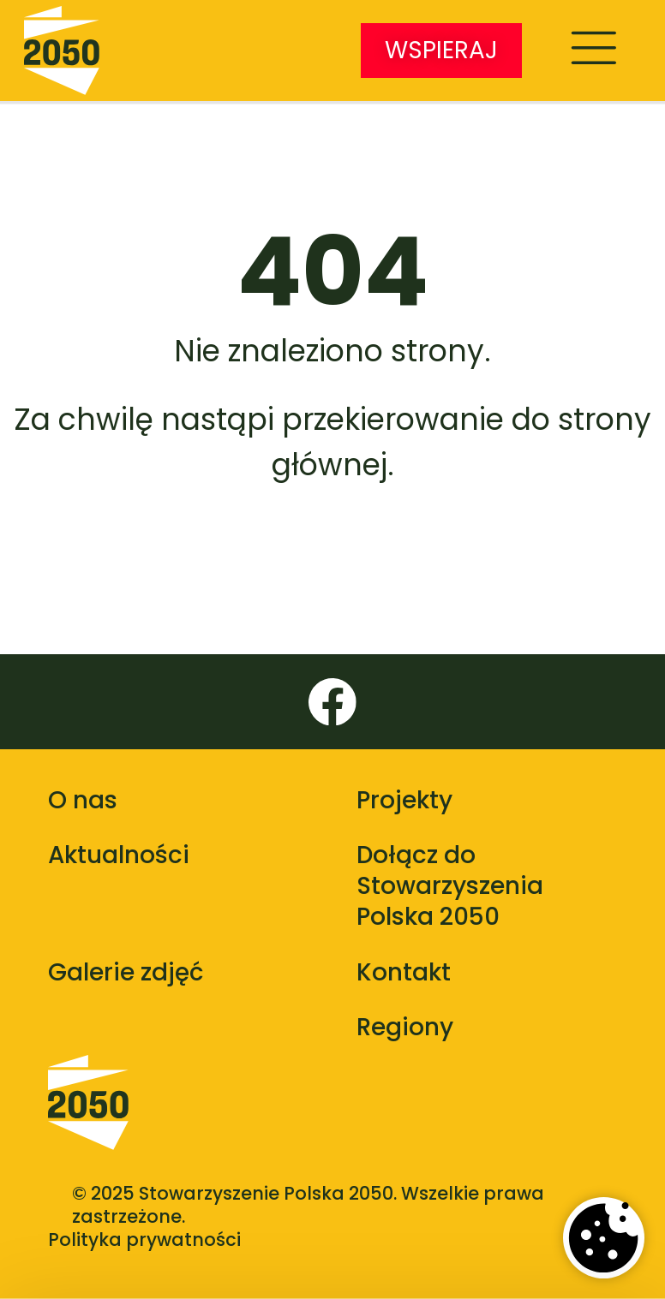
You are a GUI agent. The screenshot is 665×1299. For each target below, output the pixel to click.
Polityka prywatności (144, 1239)
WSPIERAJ (441, 50)
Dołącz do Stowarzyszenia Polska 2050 (449, 885)
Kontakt (403, 972)
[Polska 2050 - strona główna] (88, 1118)
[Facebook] (332, 702)
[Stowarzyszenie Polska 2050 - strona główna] (61, 50)
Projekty (404, 800)
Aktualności (118, 855)
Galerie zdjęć (125, 972)
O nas (82, 800)
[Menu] (593, 50)
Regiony (404, 1027)
